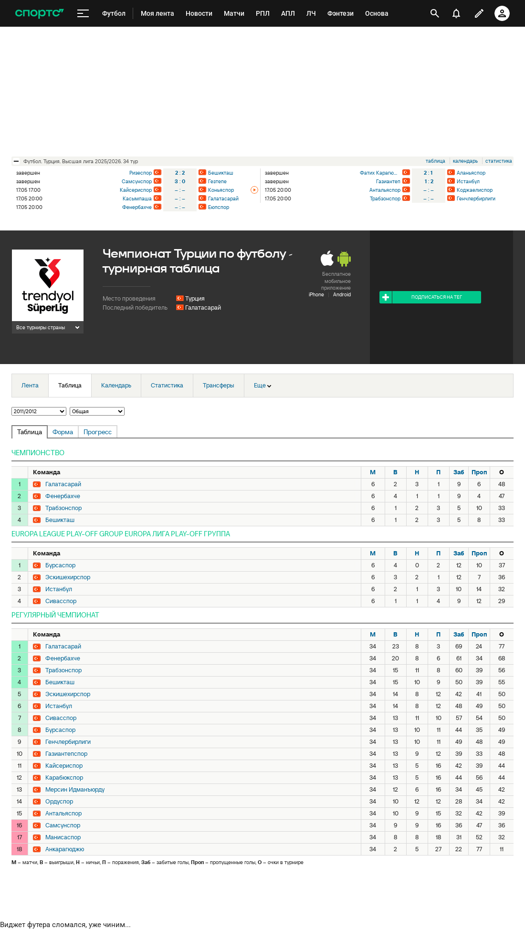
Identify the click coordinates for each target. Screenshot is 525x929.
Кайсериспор (136, 190)
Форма (62, 432)
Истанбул (468, 181)
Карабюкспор (64, 778)
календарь (465, 160)
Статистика (167, 385)
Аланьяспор (471, 172)
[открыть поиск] (435, 13)
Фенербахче (137, 207)
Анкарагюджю (64, 849)
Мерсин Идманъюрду (75, 789)
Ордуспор (59, 801)
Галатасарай (223, 198)
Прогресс (98, 432)
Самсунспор (137, 181)
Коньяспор (221, 190)
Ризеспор (140, 172)
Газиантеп (388, 181)
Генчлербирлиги (476, 198)
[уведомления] (456, 13)
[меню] (83, 13)
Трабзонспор (385, 198)
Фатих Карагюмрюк (380, 172)
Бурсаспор (60, 565)
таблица (435, 160)
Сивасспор (60, 601)
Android (342, 294)
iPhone (316, 294)
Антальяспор (384, 190)
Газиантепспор (66, 754)
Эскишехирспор (67, 577)
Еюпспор (218, 207)
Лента (30, 385)
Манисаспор (63, 837)
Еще (262, 385)
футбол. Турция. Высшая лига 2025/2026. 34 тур (80, 161)
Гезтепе (217, 181)
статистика (498, 160)
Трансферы (218, 385)
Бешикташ (220, 172)
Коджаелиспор (475, 190)
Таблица (70, 385)
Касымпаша (137, 198)
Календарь (116, 385)
